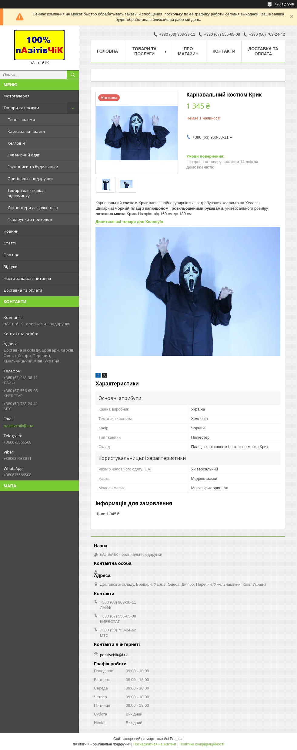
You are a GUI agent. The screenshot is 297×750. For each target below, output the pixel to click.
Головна (107, 51)
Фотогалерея (16, 96)
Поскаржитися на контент (154, 744)
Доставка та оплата (23, 290)
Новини (11, 231)
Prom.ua (177, 739)
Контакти (223, 51)
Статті (10, 243)
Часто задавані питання (27, 278)
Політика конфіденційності (201, 744)
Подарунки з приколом (30, 219)
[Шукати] (73, 74)
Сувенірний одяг (23, 155)
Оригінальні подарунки (30, 178)
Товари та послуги (21, 107)
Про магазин (188, 51)
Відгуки (11, 266)
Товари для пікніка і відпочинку (26, 193)
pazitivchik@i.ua (18, 425)
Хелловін (16, 143)
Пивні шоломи (21, 119)
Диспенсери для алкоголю (33, 207)
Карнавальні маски (26, 131)
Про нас (11, 254)
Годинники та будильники (33, 166)
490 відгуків (284, 4)
